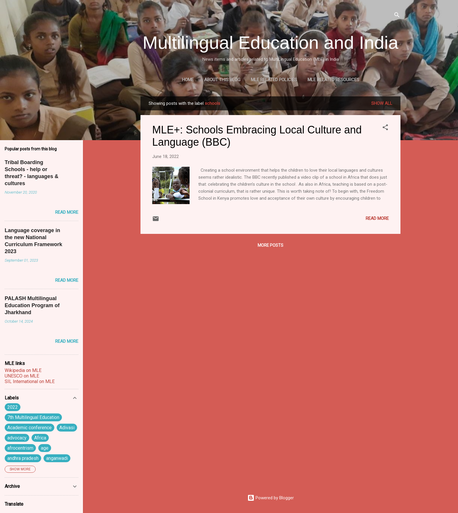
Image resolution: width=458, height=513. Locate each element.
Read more (377, 218)
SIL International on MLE (30, 381)
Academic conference (29, 427)
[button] (385, 128)
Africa (40, 438)
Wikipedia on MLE (23, 370)
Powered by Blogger (270, 497)
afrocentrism (20, 448)
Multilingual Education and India (270, 42)
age (44, 448)
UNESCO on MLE (22, 376)
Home (188, 79)
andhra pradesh (23, 458)
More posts (270, 245)
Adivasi (66, 427)
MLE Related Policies (274, 79)
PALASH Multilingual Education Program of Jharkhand (32, 305)
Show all (381, 103)
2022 (12, 407)
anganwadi (57, 458)
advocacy (17, 438)
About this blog (222, 79)
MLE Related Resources (333, 79)
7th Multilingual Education (33, 417)
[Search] (396, 16)
